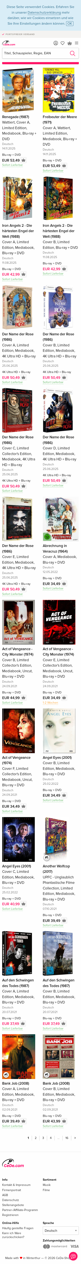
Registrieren (10, 1215)
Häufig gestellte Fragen (17, 1228)
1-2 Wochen (50, 702)
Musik (47, 1185)
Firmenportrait (11, 1190)
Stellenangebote (13, 1205)
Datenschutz (10, 1200)
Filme (46, 1190)
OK (69, 23)
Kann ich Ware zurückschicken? (13, 1235)
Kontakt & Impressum (16, 1185)
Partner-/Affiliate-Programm (20, 1210)
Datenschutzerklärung (44, 12)
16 (66, 1138)
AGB (5, 1195)
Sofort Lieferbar (12, 165)
